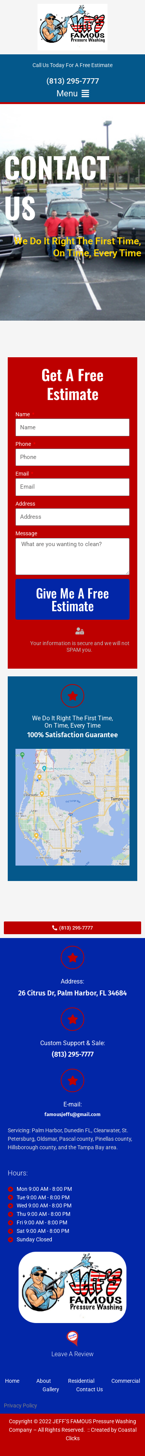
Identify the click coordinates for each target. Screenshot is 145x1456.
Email (22, 474)
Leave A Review (72, 1354)
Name (23, 414)
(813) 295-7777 (72, 81)
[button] (72, 93)
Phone (23, 444)
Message (26, 533)
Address (25, 504)
